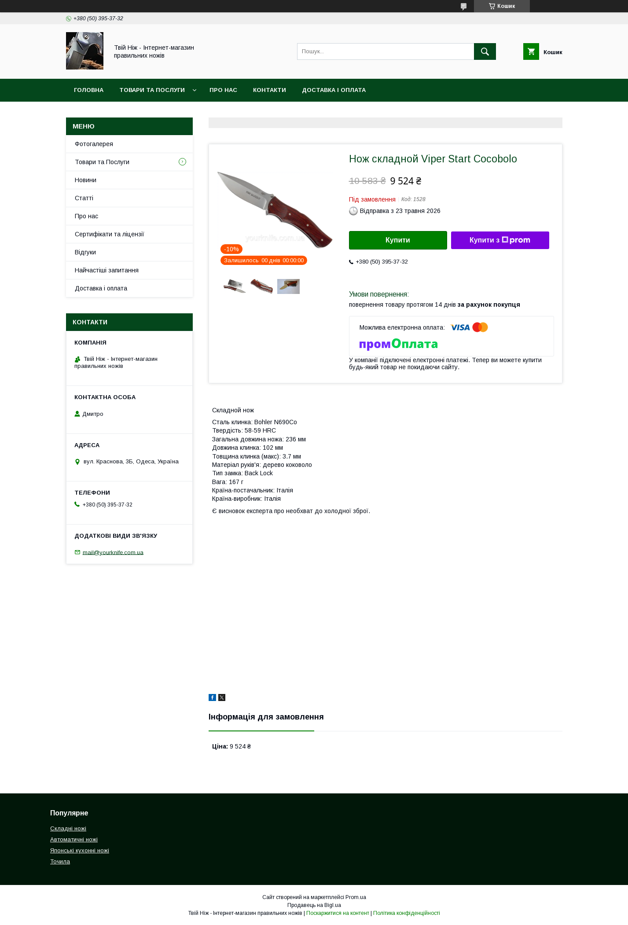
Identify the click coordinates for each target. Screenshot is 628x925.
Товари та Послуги (152, 90)
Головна (88, 90)
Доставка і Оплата (334, 90)
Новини (85, 180)
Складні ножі (68, 828)
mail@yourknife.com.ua (113, 552)
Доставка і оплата (101, 288)
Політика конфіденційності (406, 913)
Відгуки (85, 252)
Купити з (500, 240)
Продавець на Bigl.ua (314, 905)
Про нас (223, 90)
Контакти (269, 90)
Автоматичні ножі (74, 839)
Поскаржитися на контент (337, 913)
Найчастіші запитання (107, 270)
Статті (84, 198)
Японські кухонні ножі (79, 850)
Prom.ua (355, 897)
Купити (398, 240)
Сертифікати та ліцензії (109, 234)
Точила (60, 861)
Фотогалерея (94, 143)
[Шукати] (485, 51)
